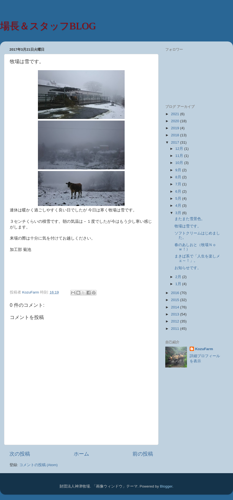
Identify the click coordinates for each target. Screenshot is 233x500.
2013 (175, 314)
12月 (179, 149)
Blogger (166, 486)
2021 (175, 114)
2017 (175, 142)
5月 (178, 198)
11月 (179, 156)
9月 (178, 170)
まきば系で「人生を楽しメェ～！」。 (197, 258)
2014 (175, 307)
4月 (178, 206)
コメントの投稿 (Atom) (38, 465)
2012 (175, 321)
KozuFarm (204, 349)
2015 (175, 300)
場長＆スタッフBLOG (48, 26)
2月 (178, 277)
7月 (178, 184)
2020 (175, 121)
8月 (178, 177)
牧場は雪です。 (187, 226)
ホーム (81, 454)
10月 (179, 163)
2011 (175, 329)
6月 (178, 191)
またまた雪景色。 (189, 219)
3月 (178, 213)
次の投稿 (19, 454)
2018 (175, 135)
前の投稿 (142, 454)
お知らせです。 (187, 268)
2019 (175, 128)
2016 (175, 293)
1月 (178, 284)
